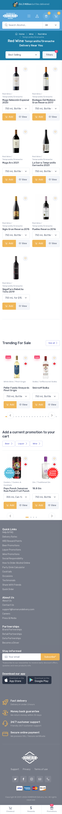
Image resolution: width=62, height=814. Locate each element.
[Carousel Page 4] (16, 416)
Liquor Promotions (11, 549)
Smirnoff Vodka (40, 388)
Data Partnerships (11, 638)
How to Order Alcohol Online (16, 563)
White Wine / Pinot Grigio (15, 381)
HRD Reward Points (12, 541)
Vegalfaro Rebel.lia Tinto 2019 (12, 290)
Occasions (7, 576)
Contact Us (8, 605)
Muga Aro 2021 (10, 162)
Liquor (22, 443)
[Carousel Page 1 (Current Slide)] (27, 517)
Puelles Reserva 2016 (44, 229)
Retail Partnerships (12, 634)
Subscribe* (50, 656)
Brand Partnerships (12, 629)
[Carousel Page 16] (48, 416)
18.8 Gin (36, 488)
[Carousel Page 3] (33, 517)
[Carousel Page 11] (34, 416)
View (23, 116)
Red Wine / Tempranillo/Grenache (12, 95)
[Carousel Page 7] (24, 416)
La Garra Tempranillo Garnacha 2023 (44, 164)
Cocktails (7, 571)
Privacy (27, 769)
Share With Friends (11, 585)
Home (20, 34)
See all (53, 343)
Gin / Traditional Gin (41, 482)
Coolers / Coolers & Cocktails (12, 483)
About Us (7, 600)
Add (9, 116)
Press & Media (9, 618)
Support (15, 769)
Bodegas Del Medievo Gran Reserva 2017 (43, 101)
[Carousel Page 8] (26, 416)
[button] (14, 680)
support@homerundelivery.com (18, 609)
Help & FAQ (7, 532)
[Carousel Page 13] (40, 416)
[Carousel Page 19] (56, 416)
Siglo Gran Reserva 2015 (15, 229)
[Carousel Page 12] (37, 416)
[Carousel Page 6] (21, 416)
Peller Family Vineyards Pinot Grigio (16, 389)
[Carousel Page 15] (45, 416)
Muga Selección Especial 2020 (15, 101)
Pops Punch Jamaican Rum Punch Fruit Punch (16, 490)
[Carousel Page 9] (29, 416)
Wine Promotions (11, 554)
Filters (51, 53)
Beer (9, 443)
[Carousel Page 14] (42, 416)
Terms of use (41, 769)
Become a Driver (10, 642)
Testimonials (8, 580)
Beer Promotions (11, 545)
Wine (31, 34)
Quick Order (8, 589)
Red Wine (42, 34)
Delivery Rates (9, 536)
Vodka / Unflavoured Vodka (44, 381)
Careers (6, 613)
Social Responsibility (12, 558)
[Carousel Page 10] (32, 416)
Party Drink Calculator (13, 567)
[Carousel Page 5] (18, 416)
